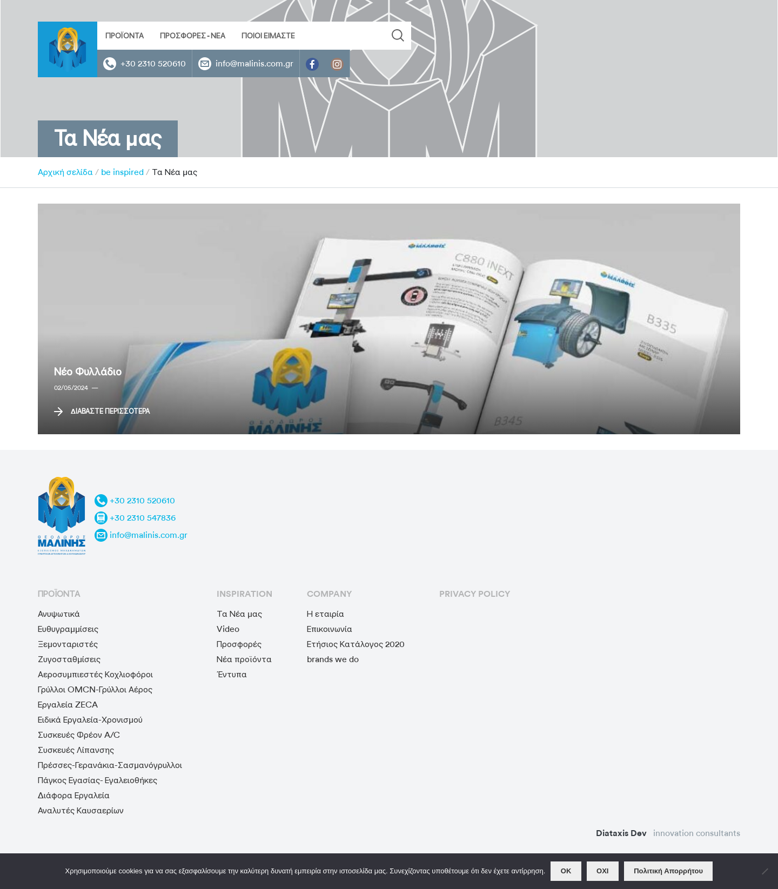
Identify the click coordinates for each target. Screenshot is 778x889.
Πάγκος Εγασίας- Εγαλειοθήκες (97, 780)
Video (228, 629)
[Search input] (322, 36)
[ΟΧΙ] (764, 871)
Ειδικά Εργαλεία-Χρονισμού (90, 720)
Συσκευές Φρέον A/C (79, 735)
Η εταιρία (325, 614)
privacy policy (474, 594)
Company (329, 594)
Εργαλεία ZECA (68, 704)
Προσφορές (239, 644)
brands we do (333, 659)
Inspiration (244, 594)
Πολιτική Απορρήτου (668, 871)
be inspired (122, 172)
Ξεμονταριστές (68, 644)
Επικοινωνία (329, 629)
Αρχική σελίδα (65, 172)
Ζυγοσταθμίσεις (69, 659)
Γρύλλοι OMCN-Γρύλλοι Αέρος (95, 689)
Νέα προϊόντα (244, 659)
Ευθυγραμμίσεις (68, 629)
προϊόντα (59, 594)
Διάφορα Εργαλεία (74, 795)
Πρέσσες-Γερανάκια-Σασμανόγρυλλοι (110, 765)
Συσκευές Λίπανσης (76, 750)
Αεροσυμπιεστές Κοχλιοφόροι (95, 674)
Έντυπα (232, 674)
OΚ (566, 871)
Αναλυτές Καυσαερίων (81, 810)
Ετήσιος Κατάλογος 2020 (356, 644)
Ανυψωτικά (59, 614)
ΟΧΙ (602, 871)
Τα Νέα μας (239, 614)
